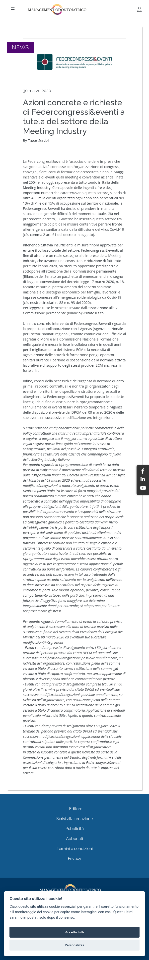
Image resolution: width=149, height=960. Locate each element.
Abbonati (74, 838)
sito (101, 313)
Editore (75, 808)
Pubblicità (75, 828)
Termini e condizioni (75, 848)
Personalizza (74, 945)
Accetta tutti (74, 932)
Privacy (74, 858)
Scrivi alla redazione (74, 818)
